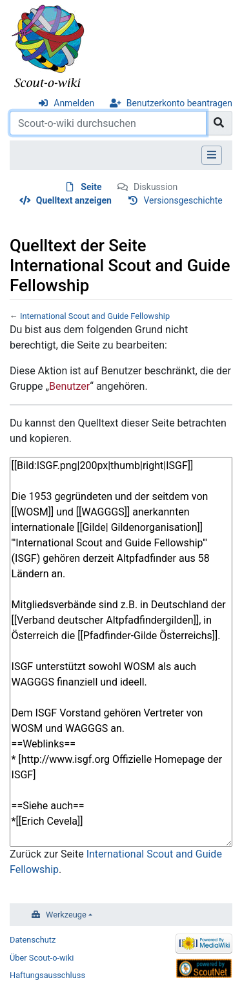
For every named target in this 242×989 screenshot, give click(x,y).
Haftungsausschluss (47, 975)
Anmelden (74, 103)
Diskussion (155, 187)
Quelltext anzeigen (74, 200)
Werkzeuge (66, 914)
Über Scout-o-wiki (42, 958)
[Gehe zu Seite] (219, 123)
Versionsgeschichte (182, 200)
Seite (91, 187)
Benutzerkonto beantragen (179, 103)
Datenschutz (32, 940)
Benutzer (69, 386)
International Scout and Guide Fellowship (95, 316)
